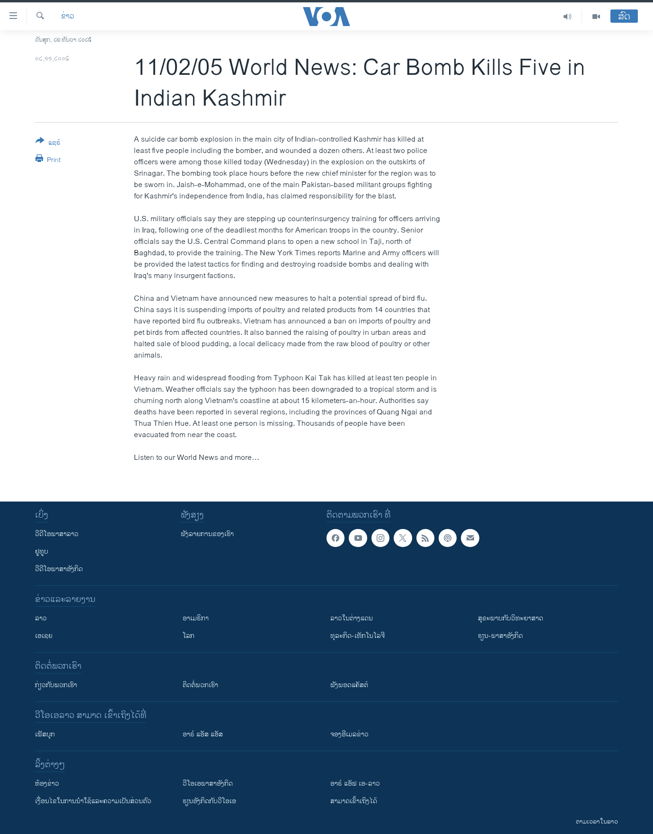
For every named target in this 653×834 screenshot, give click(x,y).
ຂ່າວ (67, 16)
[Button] (48, 143)
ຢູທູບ (41, 551)
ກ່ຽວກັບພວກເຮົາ (56, 685)
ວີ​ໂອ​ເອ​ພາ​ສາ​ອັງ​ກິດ (208, 784)
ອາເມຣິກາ (196, 618)
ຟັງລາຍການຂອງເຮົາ (207, 534)
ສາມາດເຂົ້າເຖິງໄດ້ (353, 801)
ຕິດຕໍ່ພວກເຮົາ (200, 685)
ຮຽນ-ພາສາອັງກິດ (500, 636)
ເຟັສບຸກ (45, 734)
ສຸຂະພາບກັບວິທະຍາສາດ (510, 618)
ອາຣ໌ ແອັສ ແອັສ (203, 734)
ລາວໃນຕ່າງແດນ (351, 618)
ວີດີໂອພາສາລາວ (57, 534)
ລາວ (41, 618)
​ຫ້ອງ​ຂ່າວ (47, 784)
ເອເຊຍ (44, 636)
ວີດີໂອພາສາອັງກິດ (59, 569)
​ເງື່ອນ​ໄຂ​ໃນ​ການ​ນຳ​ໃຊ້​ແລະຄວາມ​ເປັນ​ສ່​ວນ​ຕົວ (93, 801)
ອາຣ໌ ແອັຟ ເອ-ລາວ (355, 784)
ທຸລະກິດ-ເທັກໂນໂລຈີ (357, 636)
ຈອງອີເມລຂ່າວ (349, 734)
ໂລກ (188, 636)
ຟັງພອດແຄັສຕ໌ (349, 685)
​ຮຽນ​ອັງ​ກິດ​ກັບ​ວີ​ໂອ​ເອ (209, 801)
